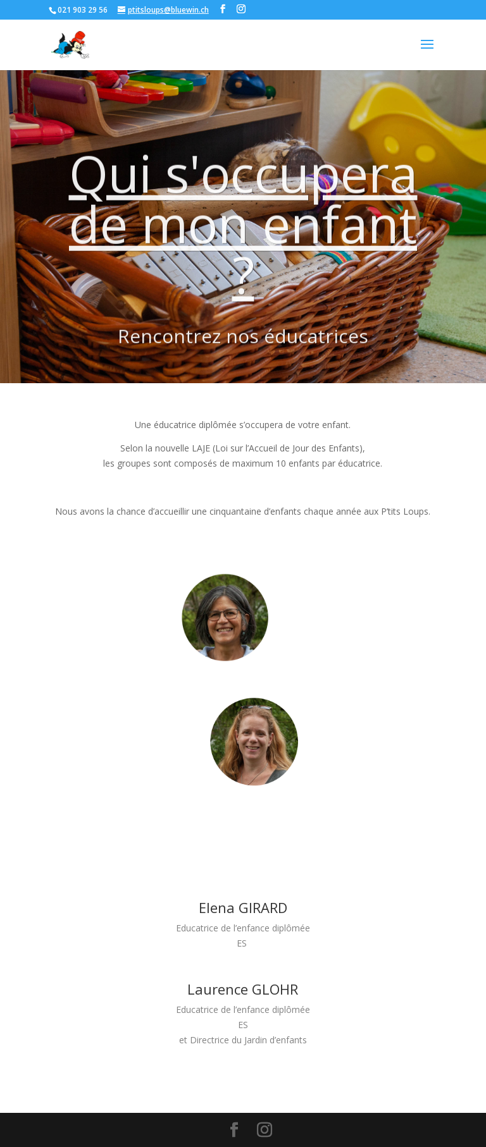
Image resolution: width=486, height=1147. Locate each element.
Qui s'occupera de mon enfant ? (251, 241)
